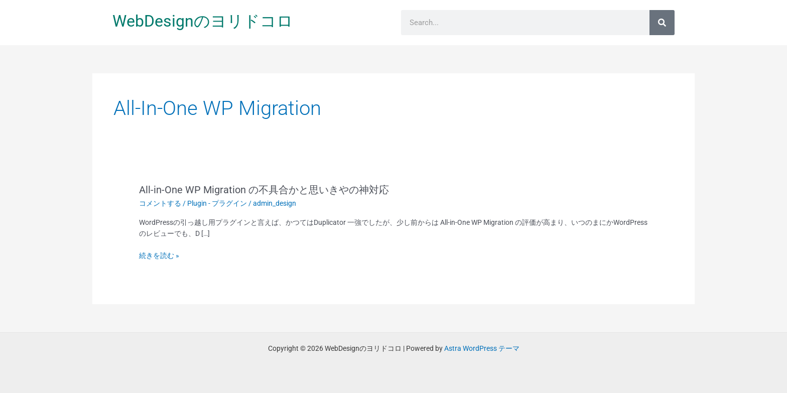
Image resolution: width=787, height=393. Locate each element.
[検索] (662, 22)
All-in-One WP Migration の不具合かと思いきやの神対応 (264, 190)
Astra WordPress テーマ (481, 348)
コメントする (160, 203)
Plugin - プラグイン (217, 203)
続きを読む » (159, 255)
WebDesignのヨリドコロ (202, 21)
